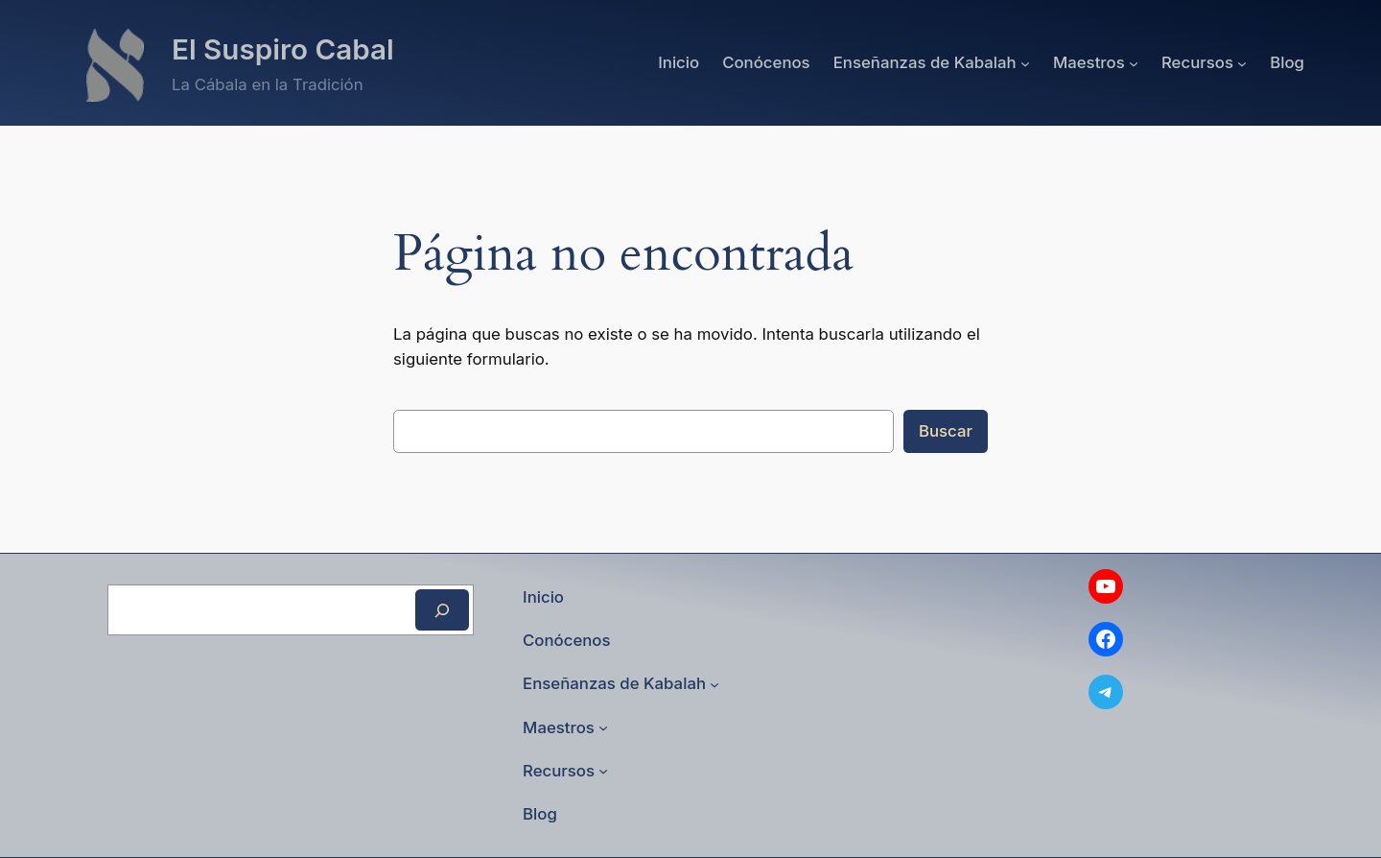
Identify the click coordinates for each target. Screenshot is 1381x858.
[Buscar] (442, 610)
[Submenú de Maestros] (1133, 62)
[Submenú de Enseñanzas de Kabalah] (1025, 62)
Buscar (945, 431)
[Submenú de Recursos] (1242, 62)
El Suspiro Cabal (283, 49)
